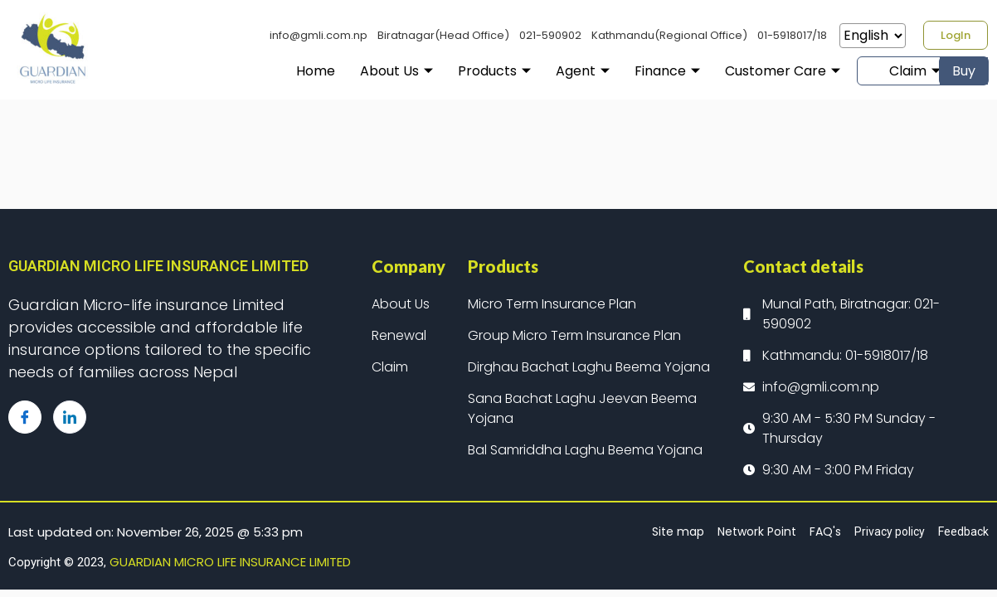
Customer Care (744, 70)
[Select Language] (872, 35)
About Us (358, 70)
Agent (544, 70)
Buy (963, 70)
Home (277, 70)
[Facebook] (24, 417)
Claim (876, 70)
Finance (629, 70)
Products (456, 70)
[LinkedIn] (69, 417)
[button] (955, 35)
